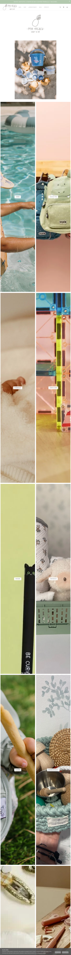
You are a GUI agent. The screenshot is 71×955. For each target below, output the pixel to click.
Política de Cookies (45, 951)
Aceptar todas (57, 952)
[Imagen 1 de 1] (35, 23)
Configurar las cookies (41, 953)
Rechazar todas (65, 952)
